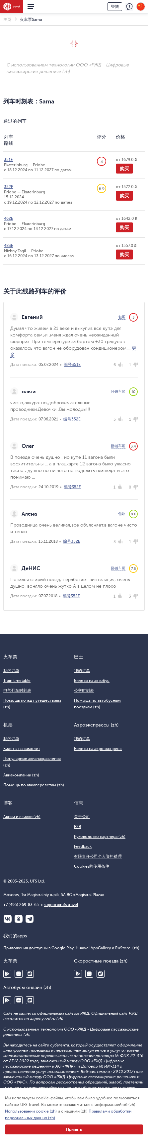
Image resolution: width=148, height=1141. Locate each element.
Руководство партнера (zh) (99, 836)
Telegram (29, 919)
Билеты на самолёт (21, 748)
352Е (8, 186)
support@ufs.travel (61, 904)
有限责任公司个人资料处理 (98, 856)
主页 (7, 19)
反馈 (129, 7)
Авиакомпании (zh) (21, 775)
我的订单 (11, 670)
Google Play (7, 974)
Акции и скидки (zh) (21, 816)
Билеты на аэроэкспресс (98, 748)
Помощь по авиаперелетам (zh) (33, 785)
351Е (8, 159)
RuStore (30, 974)
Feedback (83, 846)
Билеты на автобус (92, 680)
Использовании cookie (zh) (31, 1111)
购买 (124, 168)
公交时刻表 (84, 690)
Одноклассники (18, 919)
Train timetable (17, 680)
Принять (74, 1129)
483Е (8, 245)
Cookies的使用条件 (91, 866)
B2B (77, 826)
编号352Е (72, 419)
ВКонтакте (7, 919)
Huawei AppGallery (19, 974)
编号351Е (72, 364)
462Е (8, 218)
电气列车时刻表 (17, 690)
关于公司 (82, 816)
